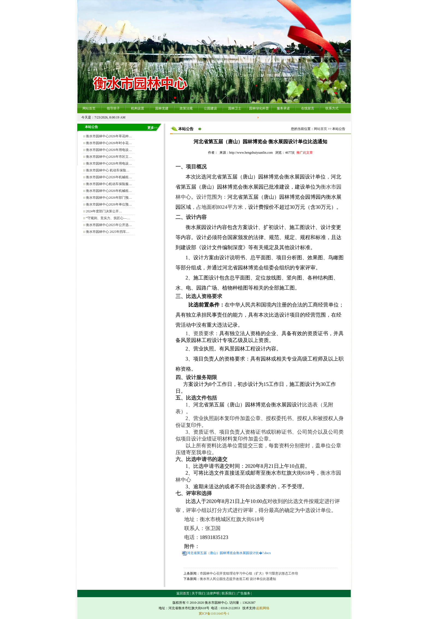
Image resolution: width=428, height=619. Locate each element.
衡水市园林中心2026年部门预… (109, 198)
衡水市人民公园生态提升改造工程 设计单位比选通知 (238, 579)
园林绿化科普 (259, 108)
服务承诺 (283, 108)
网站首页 (89, 108)
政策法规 (186, 108)
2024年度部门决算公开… (104, 211)
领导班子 (113, 108)
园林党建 (161, 108)
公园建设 (210, 108)
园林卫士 (234, 108)
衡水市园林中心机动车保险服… (109, 184)
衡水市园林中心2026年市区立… (109, 157)
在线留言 (307, 108)
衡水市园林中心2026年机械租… (109, 177)
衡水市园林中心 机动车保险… (107, 170)
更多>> (152, 128)
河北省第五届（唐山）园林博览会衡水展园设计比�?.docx (229, 553)
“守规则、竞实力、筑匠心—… (108, 218)
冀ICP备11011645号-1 (214, 613)
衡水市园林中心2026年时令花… (109, 143)
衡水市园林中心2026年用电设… (109, 150)
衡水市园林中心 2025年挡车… (107, 232)
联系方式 (331, 108)
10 (253, 98)
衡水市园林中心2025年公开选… (109, 225)
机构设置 (137, 108)
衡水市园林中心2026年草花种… (109, 136)
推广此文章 (304, 152)
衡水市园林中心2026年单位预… (109, 204)
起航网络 (262, 608)
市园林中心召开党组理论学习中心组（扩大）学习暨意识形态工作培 (249, 573)
